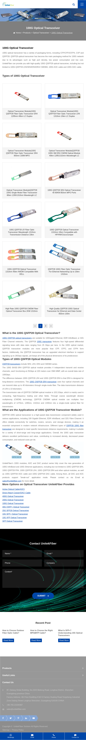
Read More (8, 640)
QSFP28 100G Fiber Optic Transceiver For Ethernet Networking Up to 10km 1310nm (64, 271)
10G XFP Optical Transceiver (14, 518)
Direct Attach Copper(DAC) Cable (16, 493)
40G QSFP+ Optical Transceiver (15, 507)
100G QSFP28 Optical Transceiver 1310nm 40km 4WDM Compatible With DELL (21, 271)
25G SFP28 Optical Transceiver (15, 511)
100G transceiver (44, 342)
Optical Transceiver (41, 33)
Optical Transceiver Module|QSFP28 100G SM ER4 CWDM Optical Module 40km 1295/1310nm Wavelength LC (64, 153)
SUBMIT (43, 596)
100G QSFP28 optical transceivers (17, 338)
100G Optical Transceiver (62, 33)
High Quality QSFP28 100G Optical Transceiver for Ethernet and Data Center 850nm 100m (64, 311)
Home (18, 33)
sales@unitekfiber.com (11, 481)
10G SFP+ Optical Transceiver (15, 514)
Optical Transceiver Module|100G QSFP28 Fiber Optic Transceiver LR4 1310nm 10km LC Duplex (64, 113)
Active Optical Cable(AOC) (13, 489)
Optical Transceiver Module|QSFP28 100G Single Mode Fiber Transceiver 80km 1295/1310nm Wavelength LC (21, 192)
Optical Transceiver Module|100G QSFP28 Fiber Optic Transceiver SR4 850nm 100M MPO (22, 153)
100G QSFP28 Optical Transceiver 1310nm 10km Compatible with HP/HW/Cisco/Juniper (64, 232)
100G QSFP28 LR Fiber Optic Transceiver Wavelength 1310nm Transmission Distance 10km (22, 232)
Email (32, 735)
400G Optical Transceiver (13, 496)
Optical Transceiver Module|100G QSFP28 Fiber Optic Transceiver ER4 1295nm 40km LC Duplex (22, 113)
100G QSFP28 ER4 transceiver (43, 382)
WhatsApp (10, 735)
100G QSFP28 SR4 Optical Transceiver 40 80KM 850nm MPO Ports (64, 191)
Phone (53, 735)
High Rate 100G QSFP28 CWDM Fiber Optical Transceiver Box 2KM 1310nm (21, 310)
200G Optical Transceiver (13, 500)
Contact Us (75, 735)
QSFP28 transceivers (11, 364)
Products (27, 33)
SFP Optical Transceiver (12, 521)
